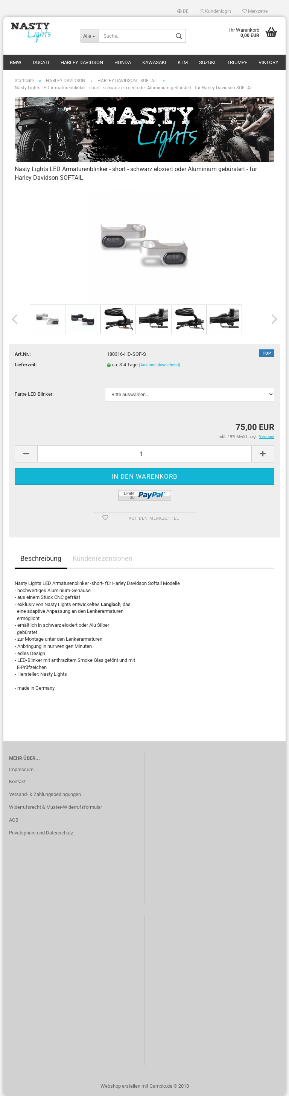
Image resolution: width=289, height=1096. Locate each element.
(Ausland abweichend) (159, 365)
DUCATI (41, 62)
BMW (15, 62)
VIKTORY (268, 62)
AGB (13, 820)
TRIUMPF (237, 62)
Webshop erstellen (120, 1086)
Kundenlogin (215, 11)
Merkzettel (255, 11)
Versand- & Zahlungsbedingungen (45, 794)
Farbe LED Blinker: (34, 394)
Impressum (21, 769)
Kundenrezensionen (102, 558)
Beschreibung (40, 558)
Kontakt (17, 781)
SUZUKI (207, 62)
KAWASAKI (154, 62)
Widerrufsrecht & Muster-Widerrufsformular (55, 807)
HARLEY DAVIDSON (82, 62)
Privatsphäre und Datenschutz (41, 833)
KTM (183, 62)
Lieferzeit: (26, 364)
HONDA (122, 62)
